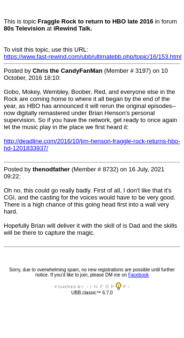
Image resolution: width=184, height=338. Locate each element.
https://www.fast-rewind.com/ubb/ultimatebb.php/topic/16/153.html (93, 56)
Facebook (138, 274)
